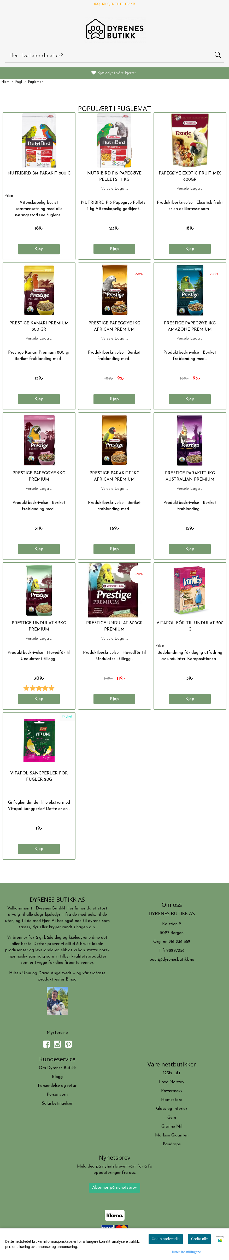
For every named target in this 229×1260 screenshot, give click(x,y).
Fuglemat (34, 82)
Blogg (57, 1077)
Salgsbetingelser (57, 1103)
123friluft (171, 1073)
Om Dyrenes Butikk (57, 1068)
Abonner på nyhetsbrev (114, 1188)
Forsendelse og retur (57, 1086)
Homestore (171, 1100)
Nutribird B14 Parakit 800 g (39, 173)
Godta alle (199, 1239)
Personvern (57, 1095)
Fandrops (172, 1144)
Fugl (17, 82)
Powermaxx (171, 1091)
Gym (171, 1118)
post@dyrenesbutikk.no (171, 960)
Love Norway (171, 1082)
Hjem (5, 82)
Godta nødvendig (166, 1239)
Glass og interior (171, 1109)
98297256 (175, 951)
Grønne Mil (171, 1126)
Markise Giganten (172, 1135)
